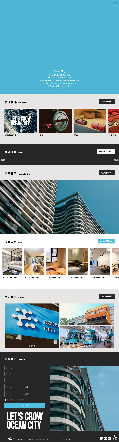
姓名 (9, 358)
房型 (9, 377)
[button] (116, 123)
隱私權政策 (20, 390)
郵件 (9, 370)
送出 (24, 395)
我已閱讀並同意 (10, 390)
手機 (9, 364)
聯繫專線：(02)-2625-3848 (26, 429)
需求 (9, 384)
